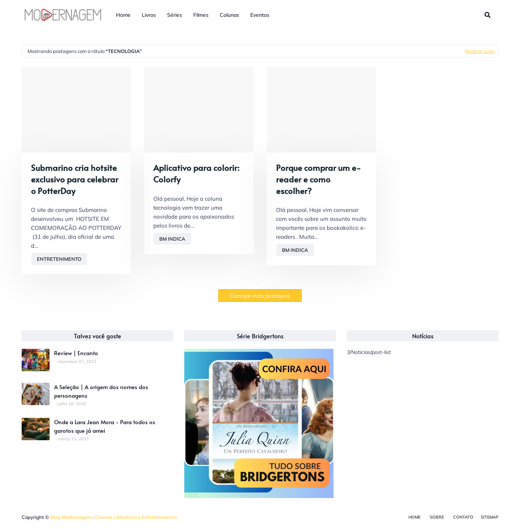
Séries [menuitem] (174, 15)
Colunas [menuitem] (229, 15)
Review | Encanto (76, 353)
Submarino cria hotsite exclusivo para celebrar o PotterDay (74, 179)
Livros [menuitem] (149, 15)
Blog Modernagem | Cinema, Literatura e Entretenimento (113, 517)
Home (414, 517)
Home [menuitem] (123, 15)
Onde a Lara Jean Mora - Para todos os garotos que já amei (104, 426)
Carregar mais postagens (260, 295)
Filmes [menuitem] (201, 15)
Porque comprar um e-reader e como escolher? (318, 179)
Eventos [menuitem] (259, 15)
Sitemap (489, 517)
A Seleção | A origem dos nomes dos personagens (101, 391)
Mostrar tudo (479, 51)
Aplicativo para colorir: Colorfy (196, 173)
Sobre (437, 517)
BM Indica (172, 239)
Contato (463, 517)
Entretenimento (59, 259)
